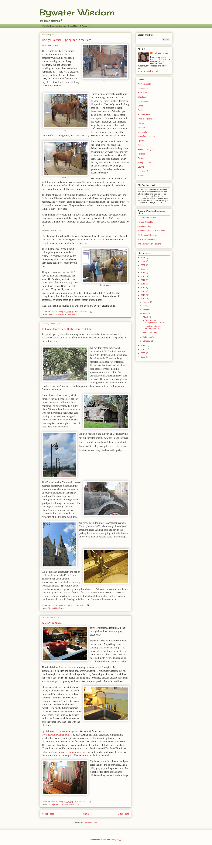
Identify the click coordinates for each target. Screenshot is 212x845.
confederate (143, 101)
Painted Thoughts (145, 222)
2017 (143, 280)
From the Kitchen (145, 119)
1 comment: (79, 605)
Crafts (140, 110)
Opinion (141, 141)
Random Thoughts (146, 149)
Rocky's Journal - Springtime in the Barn (66, 39)
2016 (143, 284)
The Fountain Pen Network (149, 244)
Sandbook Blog (144, 226)
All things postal (54, 805)
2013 (143, 295)
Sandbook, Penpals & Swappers (151, 231)
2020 (143, 269)
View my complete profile (148, 71)
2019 (143, 272)
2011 (143, 345)
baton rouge (143, 88)
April (145, 313)
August (146, 302)
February (147, 337)
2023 (143, 257)
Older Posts (123, 814)
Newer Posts (48, 814)
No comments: (81, 312)
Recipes (141, 154)
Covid (140, 106)
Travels (62, 608)
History (141, 123)
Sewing (141, 167)
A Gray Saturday (52, 622)
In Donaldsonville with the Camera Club (66, 329)
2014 (143, 291)
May (145, 309)
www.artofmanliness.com (73, 752)
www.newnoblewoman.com (55, 734)
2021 (143, 265)
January (146, 341)
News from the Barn (56, 314)
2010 (143, 349)
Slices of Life (53, 608)
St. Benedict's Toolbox (147, 235)
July (145, 306)
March (146, 317)
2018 (143, 276)
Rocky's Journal (71, 314)
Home (86, 814)
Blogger (119, 840)
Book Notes (143, 92)
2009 (143, 353)
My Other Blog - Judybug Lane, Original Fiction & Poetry (65, 26)
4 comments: (80, 802)
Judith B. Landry (160, 53)
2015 (143, 287)
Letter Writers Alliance (147, 217)
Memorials (142, 132)
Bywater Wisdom (77, 12)
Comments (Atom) (91, 823)
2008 (143, 357)
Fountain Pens (144, 114)
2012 (143, 299)
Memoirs (64, 805)
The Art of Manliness (146, 239)
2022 (143, 261)
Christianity (142, 97)
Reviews (141, 158)
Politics (141, 145)
